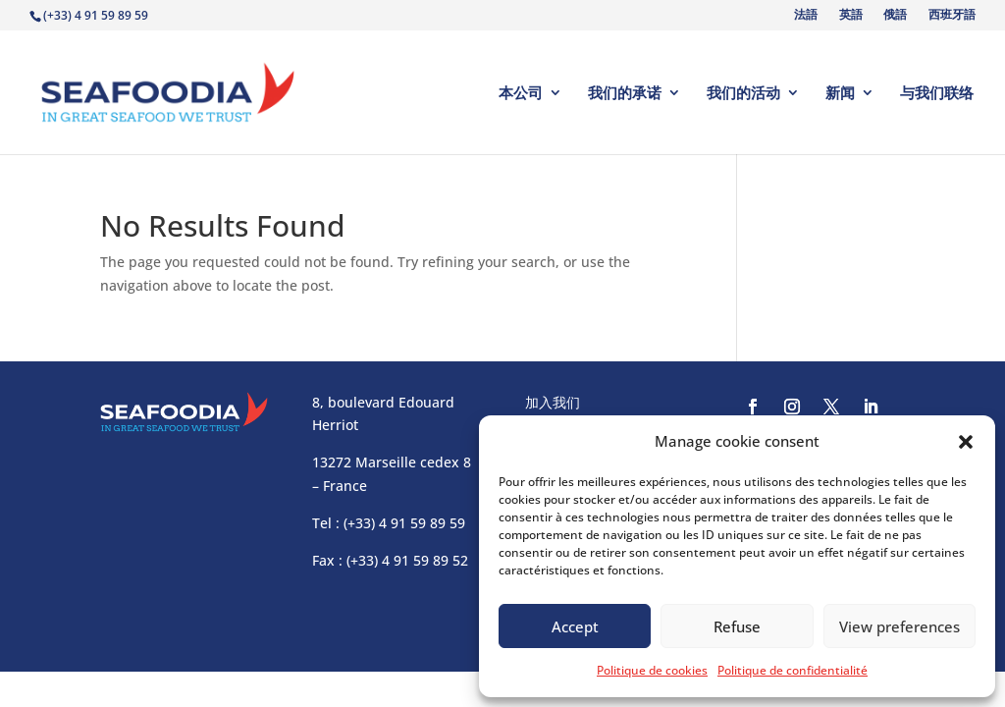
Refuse (737, 626)
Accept (575, 626)
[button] (966, 442)
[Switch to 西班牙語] (950, 19)
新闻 (840, 93)
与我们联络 (937, 93)
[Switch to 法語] (805, 19)
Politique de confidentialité (792, 670)
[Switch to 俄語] (894, 19)
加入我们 (552, 402)
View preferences (899, 626)
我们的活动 (743, 93)
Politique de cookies (652, 670)
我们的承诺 (624, 93)
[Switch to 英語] (849, 19)
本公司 (521, 93)
